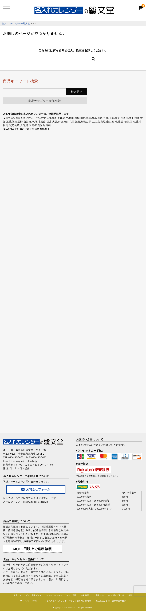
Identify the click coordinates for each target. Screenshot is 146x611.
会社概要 (85, 595)
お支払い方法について (89, 439)
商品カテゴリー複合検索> (45, 100)
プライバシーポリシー (30, 601)
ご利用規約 (99, 595)
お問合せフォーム (35, 489)
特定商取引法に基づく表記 (120, 595)
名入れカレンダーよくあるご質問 (61, 595)
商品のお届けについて (16, 521)
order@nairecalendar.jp (35, 502)
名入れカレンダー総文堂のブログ (111, 601)
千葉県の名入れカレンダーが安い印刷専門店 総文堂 (68, 601)
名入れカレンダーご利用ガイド (28, 595)
